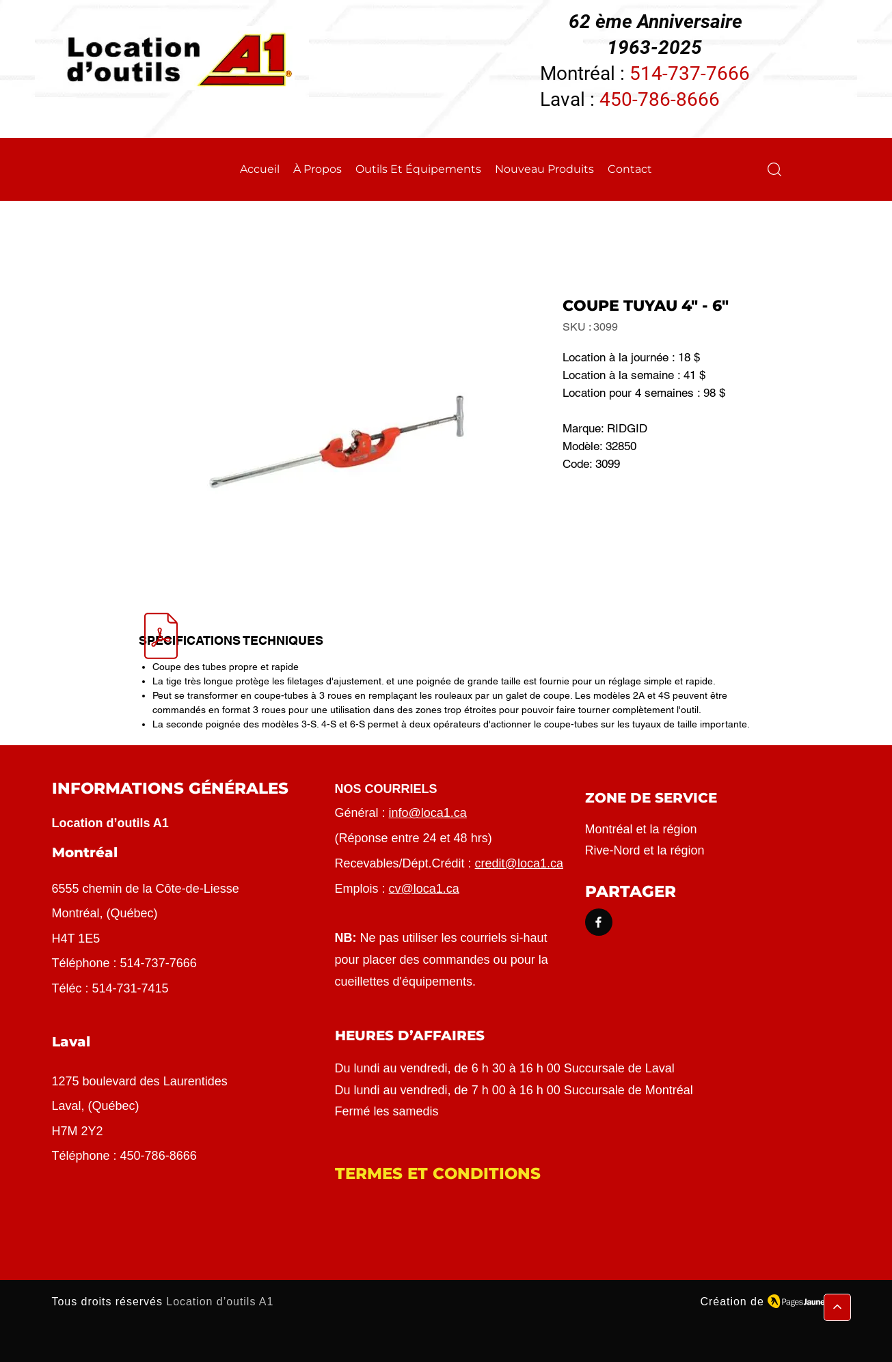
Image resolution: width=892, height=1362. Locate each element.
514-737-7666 (690, 73)
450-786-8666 (659, 99)
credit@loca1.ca (519, 863)
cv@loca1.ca (424, 888)
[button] (774, 169)
